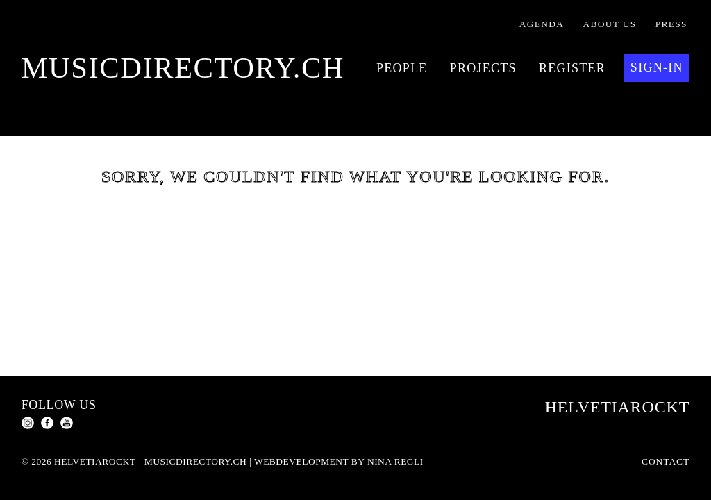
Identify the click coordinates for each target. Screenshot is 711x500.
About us (610, 24)
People (402, 68)
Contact (665, 461)
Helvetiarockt (617, 407)
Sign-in (656, 67)
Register (572, 68)
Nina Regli (395, 461)
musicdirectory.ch (183, 68)
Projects (483, 68)
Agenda (541, 24)
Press (671, 24)
